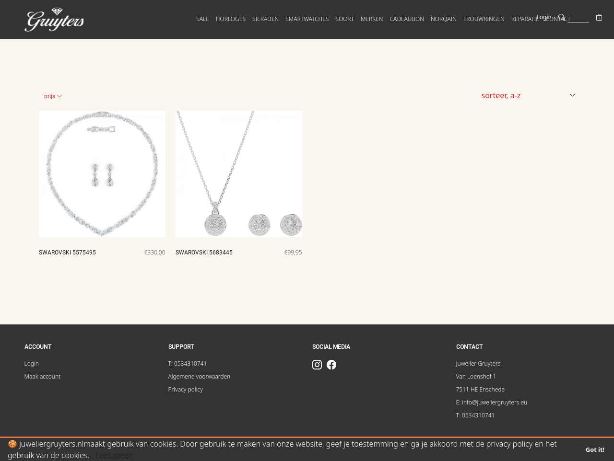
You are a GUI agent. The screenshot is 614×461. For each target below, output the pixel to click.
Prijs (53, 96)
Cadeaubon (407, 19)
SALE (202, 19)
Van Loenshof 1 (476, 376)
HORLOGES (231, 19)
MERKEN (372, 19)
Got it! (595, 449)
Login (544, 17)
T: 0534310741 (187, 363)
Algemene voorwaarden (199, 376)
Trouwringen (484, 19)
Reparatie (525, 19)
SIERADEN (265, 19)
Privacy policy (185, 389)
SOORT (344, 19)
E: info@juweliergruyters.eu (492, 402)
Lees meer (113, 455)
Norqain (444, 19)
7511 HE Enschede (480, 389)
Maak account (42, 376)
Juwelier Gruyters (478, 363)
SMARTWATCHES (307, 19)
